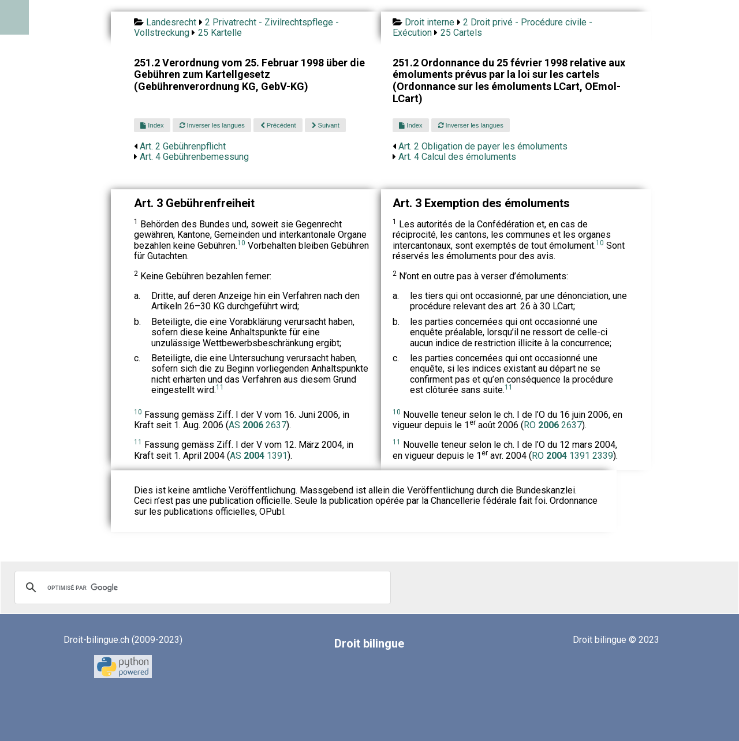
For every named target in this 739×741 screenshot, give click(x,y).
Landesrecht (171, 22)
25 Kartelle (220, 32)
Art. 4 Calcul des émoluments (457, 156)
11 (220, 387)
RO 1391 (562, 455)
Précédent (278, 125)
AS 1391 (259, 455)
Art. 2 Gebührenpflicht (183, 146)
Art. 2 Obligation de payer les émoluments (483, 146)
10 (241, 243)
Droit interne (429, 22)
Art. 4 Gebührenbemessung (194, 156)
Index (151, 125)
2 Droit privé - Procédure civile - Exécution (492, 27)
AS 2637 (257, 425)
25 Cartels (461, 32)
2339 (602, 455)
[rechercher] (200, 587)
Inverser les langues (212, 125)
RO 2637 (553, 425)
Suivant (325, 125)
